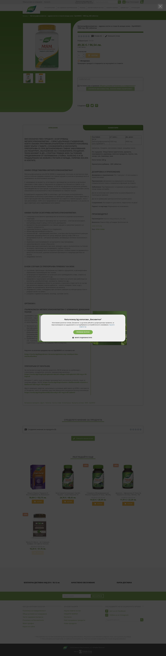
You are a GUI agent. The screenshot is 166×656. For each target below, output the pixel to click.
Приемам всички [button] (83, 332)
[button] (83, 337)
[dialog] (83, 328)
